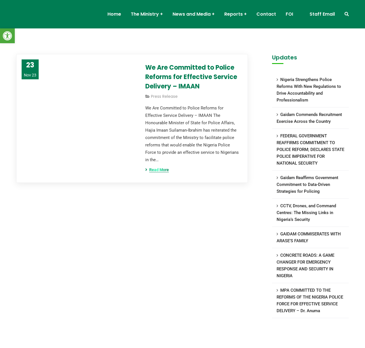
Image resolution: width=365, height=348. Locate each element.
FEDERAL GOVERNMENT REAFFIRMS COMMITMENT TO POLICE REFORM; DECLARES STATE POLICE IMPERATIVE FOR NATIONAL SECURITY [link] (310, 149)
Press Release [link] (164, 96)
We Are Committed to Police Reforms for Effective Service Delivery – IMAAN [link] (191, 77)
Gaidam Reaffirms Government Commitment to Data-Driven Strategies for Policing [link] (307, 184)
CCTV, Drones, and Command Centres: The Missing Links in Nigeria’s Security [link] (306, 212)
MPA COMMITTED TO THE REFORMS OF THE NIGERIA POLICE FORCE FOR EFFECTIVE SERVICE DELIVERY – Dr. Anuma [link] (310, 300)
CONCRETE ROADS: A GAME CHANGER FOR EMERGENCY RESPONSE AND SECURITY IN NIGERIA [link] (305, 265)
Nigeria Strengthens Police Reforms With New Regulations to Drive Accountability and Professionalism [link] (309, 90)
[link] (7, 35)
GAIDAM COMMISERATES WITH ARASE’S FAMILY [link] (309, 237)
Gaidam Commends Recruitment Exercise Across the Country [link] (309, 118)
